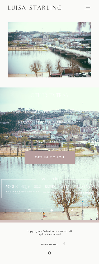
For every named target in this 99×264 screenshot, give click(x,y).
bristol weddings (49, 131)
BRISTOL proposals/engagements (49, 122)
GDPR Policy (48, 140)
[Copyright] (49, 253)
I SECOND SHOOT (70, 112)
